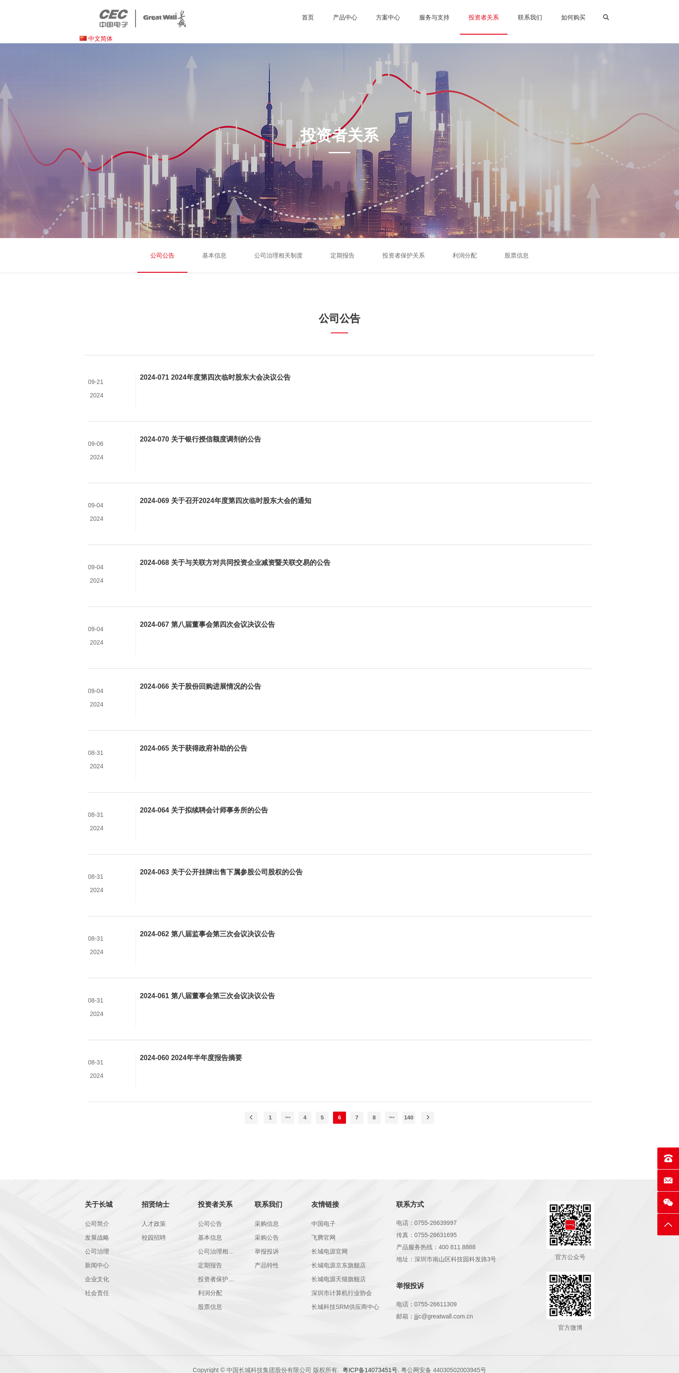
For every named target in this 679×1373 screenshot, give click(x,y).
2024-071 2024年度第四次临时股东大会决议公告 (215, 392)
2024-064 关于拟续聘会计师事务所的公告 (204, 825)
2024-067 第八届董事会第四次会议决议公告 (207, 640)
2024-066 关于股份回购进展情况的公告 (200, 702)
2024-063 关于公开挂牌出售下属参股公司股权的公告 (221, 887)
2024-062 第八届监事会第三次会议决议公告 (207, 949)
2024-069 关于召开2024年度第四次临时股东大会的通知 (225, 516)
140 (409, 1133)
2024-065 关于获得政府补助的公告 (193, 763)
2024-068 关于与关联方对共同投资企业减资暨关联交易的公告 (235, 578)
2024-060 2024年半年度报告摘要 (191, 1073)
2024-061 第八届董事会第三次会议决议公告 (207, 1011)
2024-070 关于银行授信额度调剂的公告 (200, 454)
